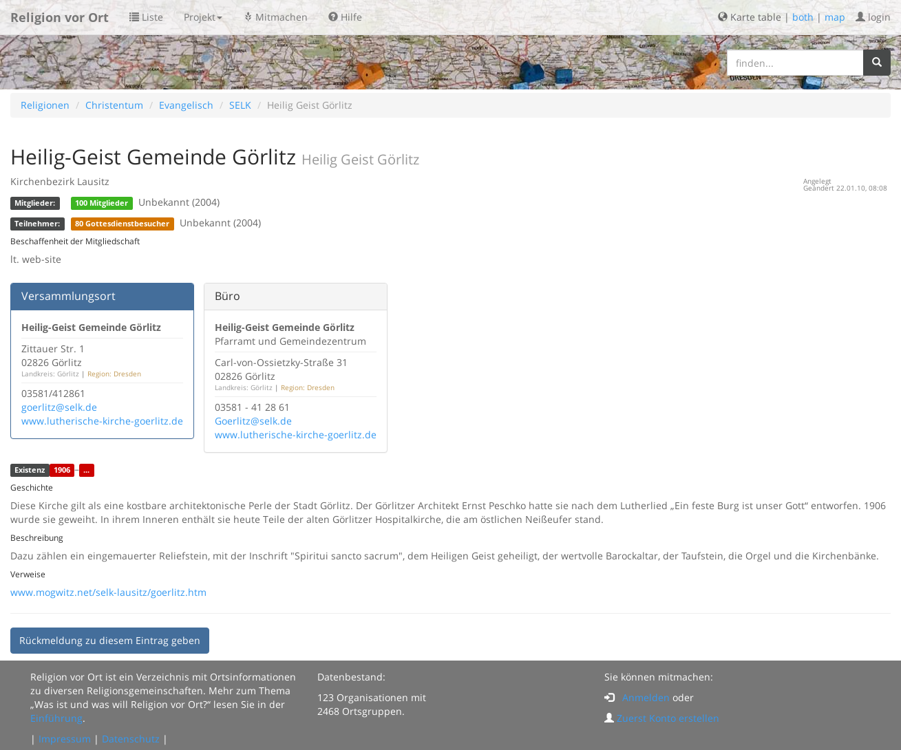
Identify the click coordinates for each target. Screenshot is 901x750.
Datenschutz (131, 738)
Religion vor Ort (59, 17)
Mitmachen (275, 16)
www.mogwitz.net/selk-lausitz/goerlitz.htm (108, 592)
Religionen (45, 104)
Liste (146, 16)
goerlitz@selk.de (59, 407)
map (835, 16)
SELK (240, 104)
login (873, 16)
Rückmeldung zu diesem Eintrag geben (109, 640)
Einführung (56, 718)
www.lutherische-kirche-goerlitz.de (102, 420)
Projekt (203, 16)
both (803, 16)
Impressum (65, 738)
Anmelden (646, 697)
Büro (227, 295)
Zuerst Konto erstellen (668, 718)
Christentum (114, 104)
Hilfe (345, 16)
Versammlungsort (68, 295)
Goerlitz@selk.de (253, 420)
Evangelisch (186, 104)
